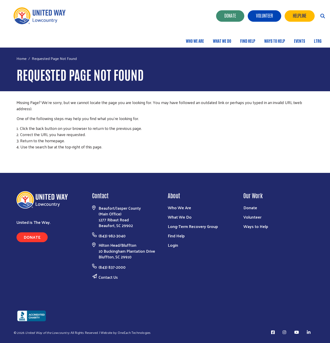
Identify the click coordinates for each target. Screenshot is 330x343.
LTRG (318, 40)
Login (173, 245)
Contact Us (108, 277)
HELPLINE (299, 15)
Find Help (247, 40)
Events (299, 40)
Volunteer (264, 15)
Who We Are (195, 40)
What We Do (222, 40)
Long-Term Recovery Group (193, 226)
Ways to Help (274, 40)
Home (21, 58)
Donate (230, 15)
